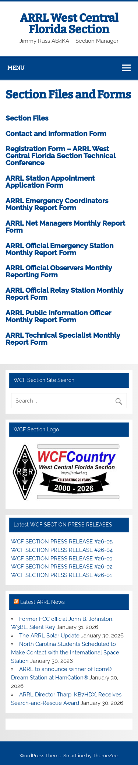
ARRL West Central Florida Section (69, 23)
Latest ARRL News (42, 602)
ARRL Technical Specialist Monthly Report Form (63, 338)
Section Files (27, 118)
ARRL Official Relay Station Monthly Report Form (64, 293)
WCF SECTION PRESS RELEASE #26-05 (62, 541)
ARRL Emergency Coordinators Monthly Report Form (57, 204)
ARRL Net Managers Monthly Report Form (65, 226)
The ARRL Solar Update (49, 635)
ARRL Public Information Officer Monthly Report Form (58, 316)
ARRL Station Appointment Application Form (50, 181)
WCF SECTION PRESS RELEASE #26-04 (62, 550)
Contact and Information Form (56, 133)
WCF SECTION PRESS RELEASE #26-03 (62, 558)
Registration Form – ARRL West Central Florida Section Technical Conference (60, 156)
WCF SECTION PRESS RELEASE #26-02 (62, 566)
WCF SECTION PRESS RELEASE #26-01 (61, 575)
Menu (15, 68)
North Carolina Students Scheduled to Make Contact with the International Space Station (65, 652)
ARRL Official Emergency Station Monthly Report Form (59, 249)
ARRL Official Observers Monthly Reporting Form (59, 271)
